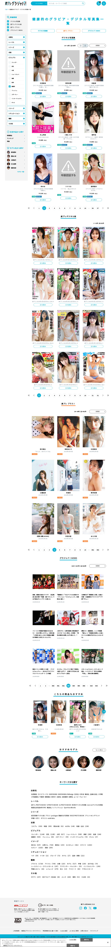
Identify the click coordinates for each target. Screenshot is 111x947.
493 (98, 550)
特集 (8, 141)
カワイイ (86, 845)
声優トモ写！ (35, 818)
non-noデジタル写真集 (95, 805)
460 (53, 686)
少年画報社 (35, 797)
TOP (6, 9)
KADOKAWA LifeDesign (66, 794)
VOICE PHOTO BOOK (77, 816)
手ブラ (36, 877)
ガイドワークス (43, 794)
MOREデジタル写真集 (79, 805)
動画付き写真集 (64, 816)
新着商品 (9, 135)
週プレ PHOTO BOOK (38, 805)
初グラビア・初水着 (51, 877)
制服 (48, 826)
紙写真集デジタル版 (38, 816)
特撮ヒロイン (38, 869)
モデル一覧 (20, 172)
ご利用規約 (16, 930)
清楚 (49, 848)
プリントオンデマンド (92, 816)
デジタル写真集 (15, 21)
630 (96, 686)
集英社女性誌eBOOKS (38, 807)
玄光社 (76, 794)
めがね (70, 826)
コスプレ (37, 826)
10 (85, 208)
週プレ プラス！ (15, 27)
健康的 (13, 86)
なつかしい (72, 845)
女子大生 (93, 864)
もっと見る (99, 750)
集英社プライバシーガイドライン (31, 930)
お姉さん (48, 845)
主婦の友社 (93, 794)
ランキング (10, 138)
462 (63, 686)
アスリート (75, 869)
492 (92, 550)
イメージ (11, 108)
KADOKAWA (53, 794)
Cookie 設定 (63, 930)
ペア (35, 856)
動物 (77, 877)
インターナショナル (16, 98)
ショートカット (15, 74)
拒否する (86, 939)
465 (78, 686)
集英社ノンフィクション (55, 807)
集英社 (87, 794)
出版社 (11, 37)
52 (98, 395)
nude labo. (51, 818)
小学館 (100, 794)
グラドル (37, 864)
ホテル (66, 856)
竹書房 (41, 797)
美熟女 (60, 845)
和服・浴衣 (83, 826)
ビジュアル (12, 57)
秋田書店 (34, 794)
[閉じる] (108, 942)
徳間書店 (48, 797)
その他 (11, 124)
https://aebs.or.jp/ (29, 921)
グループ (55, 856)
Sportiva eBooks (70, 807)
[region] (55, 942)
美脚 (13, 78)
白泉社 (59, 797)
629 (91, 686)
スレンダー (14, 62)
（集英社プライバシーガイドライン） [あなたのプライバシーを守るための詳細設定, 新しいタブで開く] (12, 945)
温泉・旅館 (78, 856)
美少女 (36, 845)
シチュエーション (14, 113)
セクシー (37, 848)
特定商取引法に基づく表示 (50, 930)
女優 (61, 864)
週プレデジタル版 (15, 24)
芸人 (64, 869)
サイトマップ (94, 930)
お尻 (13, 70)
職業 (10, 119)
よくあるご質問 (73, 930)
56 (92, 208)
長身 (13, 82)
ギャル (13, 102)
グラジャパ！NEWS (16, 30)
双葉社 (71, 797)
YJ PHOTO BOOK (52, 805)
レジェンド (52, 869)
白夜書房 (65, 797)
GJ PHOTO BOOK (65, 805)
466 (84, 686)
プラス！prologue (51, 816)
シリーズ (11, 47)
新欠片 (53, 797)
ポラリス (44, 818)
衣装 (10, 52)
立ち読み (43, 96)
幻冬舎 (82, 794)
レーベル (11, 42)
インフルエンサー (92, 866)
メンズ (67, 877)
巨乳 (13, 66)
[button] (104, 711)
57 (98, 208)
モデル (72, 864)
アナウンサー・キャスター (71, 866)
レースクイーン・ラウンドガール (45, 866)
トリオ (44, 856)
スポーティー (15, 94)
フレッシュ (14, 90)
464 (73, 686)
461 (58, 686)
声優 (82, 864)
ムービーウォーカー (80, 797)
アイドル (50, 864)
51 (92, 395)
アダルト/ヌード (87, 869)
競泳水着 (59, 826)
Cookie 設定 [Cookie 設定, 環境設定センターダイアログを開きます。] (72, 939)
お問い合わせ (84, 930)
